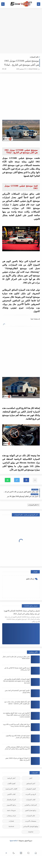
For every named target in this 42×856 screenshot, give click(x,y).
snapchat (30, 832)
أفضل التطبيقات (31, 789)
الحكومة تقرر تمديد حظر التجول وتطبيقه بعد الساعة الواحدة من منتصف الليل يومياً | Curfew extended (16, 715)
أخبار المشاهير (30, 783)
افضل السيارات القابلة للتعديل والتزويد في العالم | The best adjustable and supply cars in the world (16, 681)
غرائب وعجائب (11, 816)
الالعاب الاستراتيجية (11, 789)
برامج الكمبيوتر (11, 805)
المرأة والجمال (11, 799)
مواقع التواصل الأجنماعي (30, 826)
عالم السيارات (34, 57)
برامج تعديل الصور (30, 810)
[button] (26, 480)
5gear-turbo (13, 840)
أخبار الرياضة (11, 778)
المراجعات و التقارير (31, 805)
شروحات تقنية (11, 810)
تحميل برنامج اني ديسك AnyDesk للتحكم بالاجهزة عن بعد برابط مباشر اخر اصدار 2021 (22, 612)
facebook (11, 826)
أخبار (30, 778)
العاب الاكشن (11, 794)
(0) (4, 69)
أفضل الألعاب (11, 783)
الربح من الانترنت (30, 794)
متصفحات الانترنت (30, 821)
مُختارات (11, 821)
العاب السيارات (30, 799)
